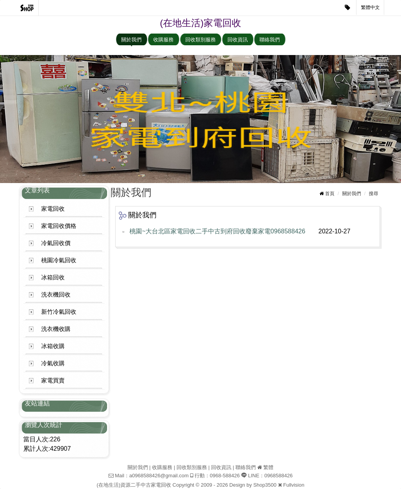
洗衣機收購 (56, 328)
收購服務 (163, 40)
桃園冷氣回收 (59, 260)
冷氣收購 (53, 363)
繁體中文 (370, 7)
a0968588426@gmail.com (159, 475)
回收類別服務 (200, 40)
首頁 (329, 193)
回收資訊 (238, 40)
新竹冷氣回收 (59, 311)
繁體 (268, 467)
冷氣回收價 (56, 243)
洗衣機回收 (56, 294)
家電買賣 (53, 380)
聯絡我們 (270, 40)
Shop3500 (264, 485)
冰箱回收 (53, 277)
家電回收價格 (59, 225)
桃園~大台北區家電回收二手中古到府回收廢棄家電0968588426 (217, 231)
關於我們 (131, 40)
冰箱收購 (53, 346)
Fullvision (293, 485)
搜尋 (373, 193)
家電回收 (53, 208)
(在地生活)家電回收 (200, 23)
